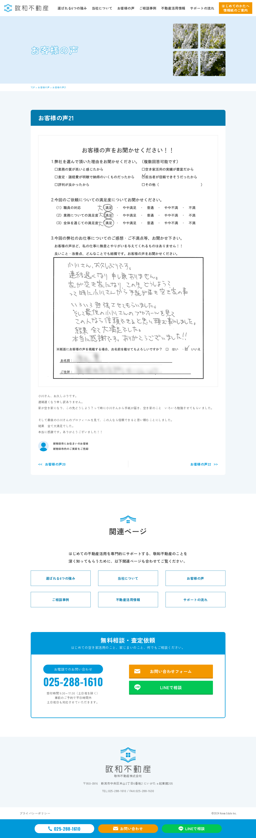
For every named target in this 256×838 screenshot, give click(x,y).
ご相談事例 (147, 8)
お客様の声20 (55, 464)
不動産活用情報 (173, 8)
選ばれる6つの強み (72, 8)
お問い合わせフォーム (171, 671)
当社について (102, 8)
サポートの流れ (202, 8)
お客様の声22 (200, 464)
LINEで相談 (171, 687)
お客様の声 (125, 8)
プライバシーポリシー (34, 813)
